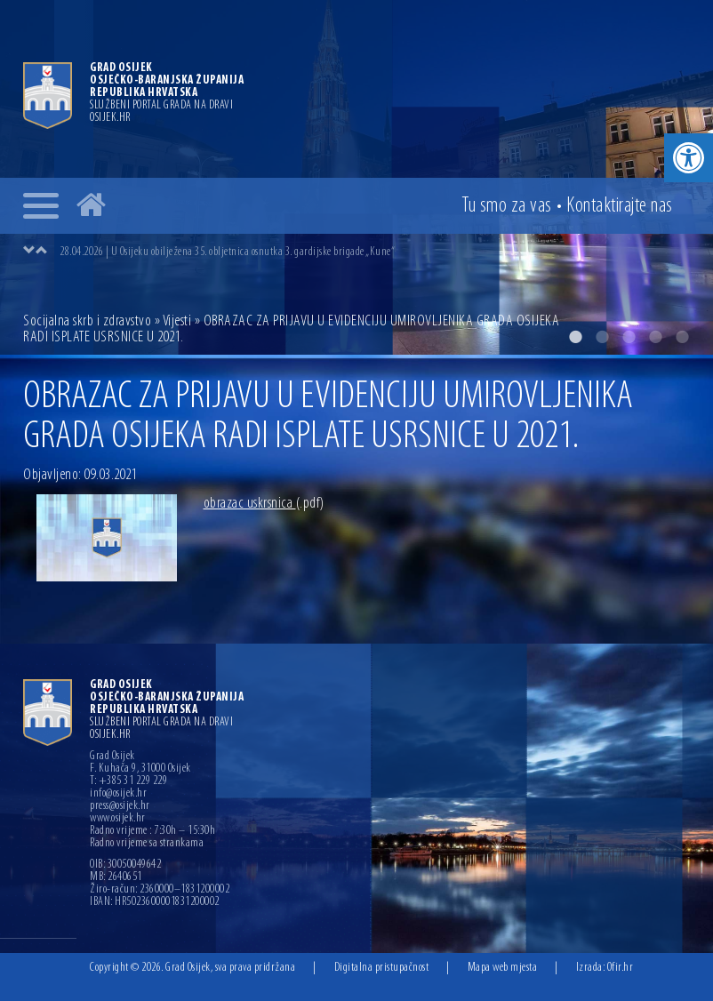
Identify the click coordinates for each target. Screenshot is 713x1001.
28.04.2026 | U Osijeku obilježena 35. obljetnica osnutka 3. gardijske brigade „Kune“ (227, 252)
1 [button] (575, 337)
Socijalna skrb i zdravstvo (87, 321)
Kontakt (619, 206)
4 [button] (655, 337)
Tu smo (506, 206)
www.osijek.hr (118, 819)
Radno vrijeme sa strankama (147, 843)
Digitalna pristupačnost (381, 967)
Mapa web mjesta (503, 967)
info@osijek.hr (118, 794)
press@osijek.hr (120, 806)
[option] (374, 251)
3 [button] (628, 337)
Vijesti (177, 321)
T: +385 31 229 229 (128, 781)
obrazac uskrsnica (264, 503)
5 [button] (682, 337)
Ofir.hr (620, 967)
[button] (688, 157)
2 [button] (602, 337)
